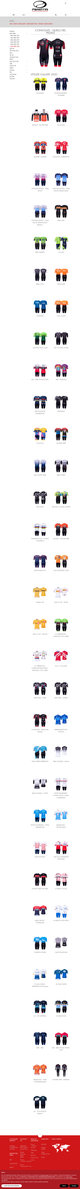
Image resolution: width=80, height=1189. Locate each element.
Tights (11, 63)
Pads (11, 72)
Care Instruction (13, 74)
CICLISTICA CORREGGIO (61, 157)
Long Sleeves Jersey (14, 57)
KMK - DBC (40, 1048)
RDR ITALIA (40, 507)
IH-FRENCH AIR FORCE (61, 920)
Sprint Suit (12, 48)
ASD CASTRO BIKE (40, 475)
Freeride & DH (13, 66)
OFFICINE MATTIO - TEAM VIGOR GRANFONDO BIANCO (40, 223)
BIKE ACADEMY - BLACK (61, 761)
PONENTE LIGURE (40, 952)
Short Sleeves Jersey (14, 50)
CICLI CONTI (61, 316)
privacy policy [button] (45, 1175)
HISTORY (43, 1144)
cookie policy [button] (69, 1177)
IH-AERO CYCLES (61, 889)
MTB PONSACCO (40, 570)
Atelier (15, 24)
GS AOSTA (40, 443)
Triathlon (11, 68)
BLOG (43, 1157)
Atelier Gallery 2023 (14, 40)
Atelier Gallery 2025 (14, 35)
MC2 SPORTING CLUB (61, 570)
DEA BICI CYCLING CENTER (61, 507)
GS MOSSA (61, 125)
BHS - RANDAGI (61, 379)
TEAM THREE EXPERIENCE (40, 761)
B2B (11, 1160)
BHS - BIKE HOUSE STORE (40, 379)
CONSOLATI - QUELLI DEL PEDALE (45, 24)
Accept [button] (74, 1185)
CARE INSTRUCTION (45, 1153)
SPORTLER (40, 316)
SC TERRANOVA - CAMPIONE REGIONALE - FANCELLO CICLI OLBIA (40, 668)
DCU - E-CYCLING (61, 666)
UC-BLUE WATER (61, 984)
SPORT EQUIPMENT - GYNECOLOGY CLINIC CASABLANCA (61, 795)
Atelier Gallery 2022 (14, 42)
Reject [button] (64, 1185)
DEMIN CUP (40, 602)
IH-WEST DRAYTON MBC (40, 889)
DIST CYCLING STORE (61, 348)
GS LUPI (61, 252)
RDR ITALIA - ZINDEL (61, 698)
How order (12, 76)
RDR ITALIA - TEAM (40, 698)
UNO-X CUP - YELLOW (40, 634)
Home (11, 24)
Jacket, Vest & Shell (14, 61)
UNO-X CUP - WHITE (61, 602)
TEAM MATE (61, 284)
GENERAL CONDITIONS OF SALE (14, 1147)
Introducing (12, 31)
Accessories (12, 70)
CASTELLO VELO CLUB (40, 348)
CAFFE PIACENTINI (61, 952)
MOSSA (11, 59)
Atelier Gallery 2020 (32, 24)
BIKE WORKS (61, 475)
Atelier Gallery (22, 24)
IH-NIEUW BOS (61, 1016)
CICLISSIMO (40, 93)
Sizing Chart (12, 78)
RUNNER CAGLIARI (40, 157)
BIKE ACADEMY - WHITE (40, 793)
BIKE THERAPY (40, 252)
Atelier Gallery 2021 (14, 44)
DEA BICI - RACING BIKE (40, 125)
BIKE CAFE (61, 220)
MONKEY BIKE (61, 443)
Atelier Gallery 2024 (14, 38)
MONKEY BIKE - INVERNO (61, 1079)
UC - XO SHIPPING (40, 1016)
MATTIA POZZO (40, 857)
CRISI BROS (61, 411)
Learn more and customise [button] (11, 1185)
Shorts (11, 53)
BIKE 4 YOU (40, 284)
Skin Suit (12, 55)
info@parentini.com (25, 1166)
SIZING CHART (43, 1148)
